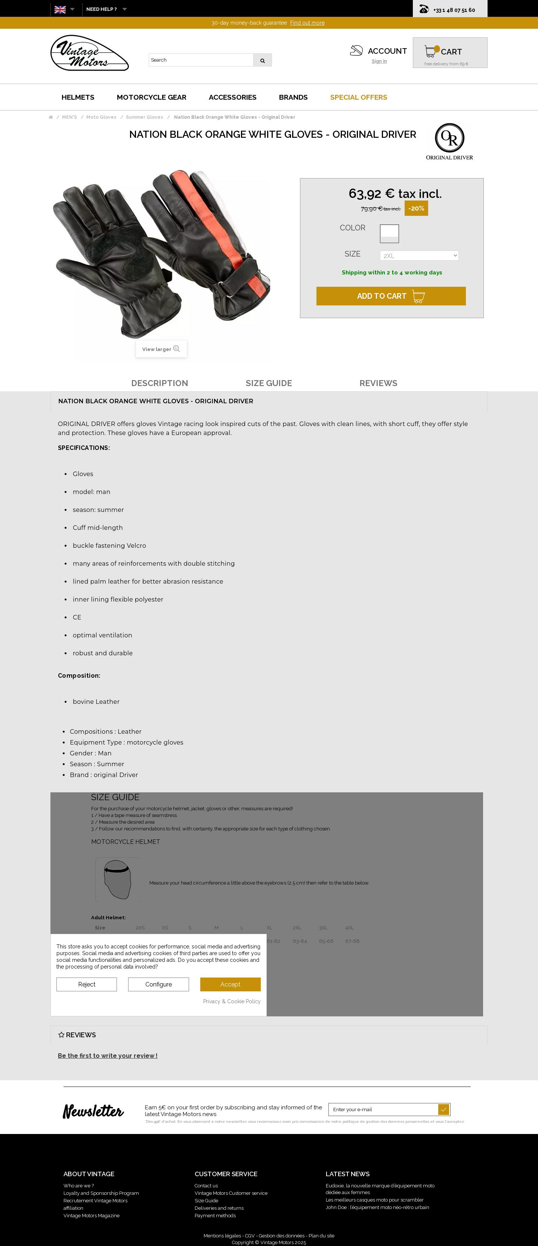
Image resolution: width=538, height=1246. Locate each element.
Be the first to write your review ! (108, 1055)
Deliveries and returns (219, 1208)
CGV (250, 1236)
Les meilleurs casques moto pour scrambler (375, 1200)
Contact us (206, 1185)
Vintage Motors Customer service (231, 1193)
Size (353, 254)
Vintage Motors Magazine (92, 1215)
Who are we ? (79, 1185)
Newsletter (93, 1113)
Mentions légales (222, 1236)
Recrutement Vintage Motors (95, 1200)
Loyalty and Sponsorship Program (101, 1193)
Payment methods (215, 1215)
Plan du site (321, 1236)
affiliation (73, 1208)
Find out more (307, 23)
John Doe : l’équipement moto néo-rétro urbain (377, 1207)
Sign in (379, 61)
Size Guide (206, 1200)
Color (352, 227)
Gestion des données (281, 1236)
